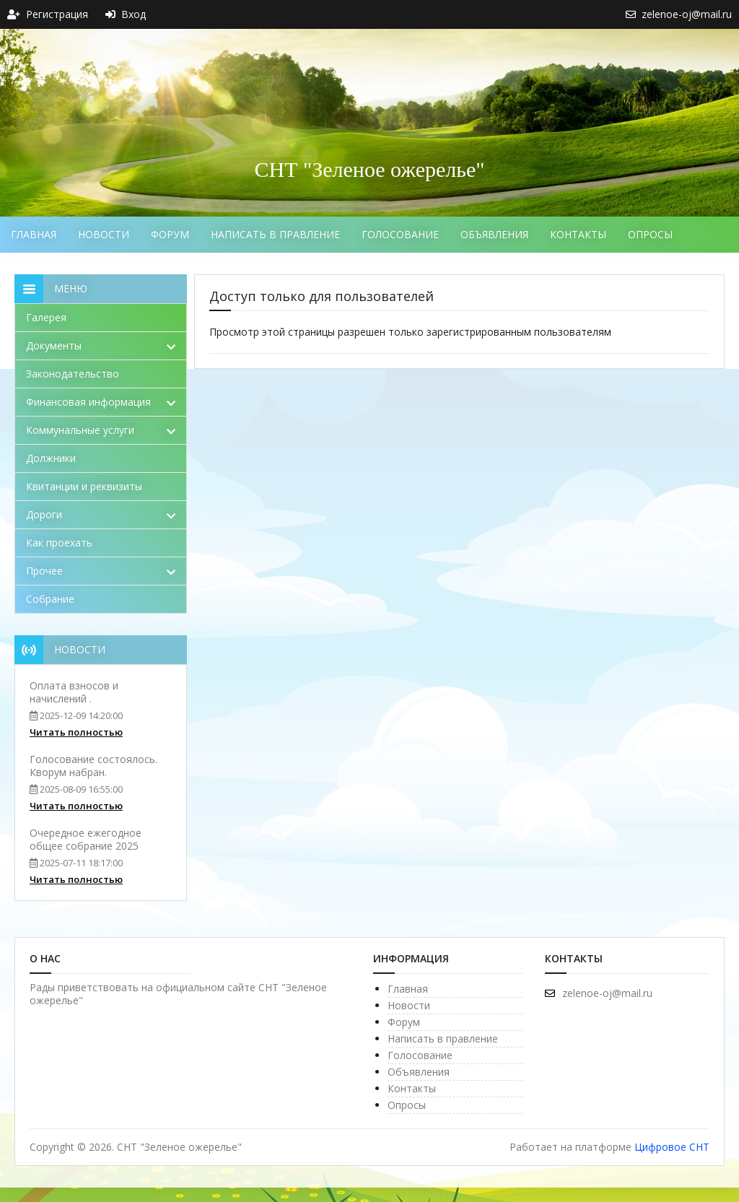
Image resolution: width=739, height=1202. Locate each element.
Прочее (100, 571)
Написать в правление (275, 234)
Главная (33, 234)
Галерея (46, 317)
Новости (103, 234)
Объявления (494, 234)
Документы (100, 345)
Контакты (578, 234)
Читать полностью (76, 732)
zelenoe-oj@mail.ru (598, 993)
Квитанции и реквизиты (84, 486)
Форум (170, 234)
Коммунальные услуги (100, 430)
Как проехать (59, 542)
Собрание (50, 599)
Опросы (650, 234)
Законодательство (72, 373)
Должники (51, 458)
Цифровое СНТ (671, 1147)
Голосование (400, 234)
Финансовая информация (100, 402)
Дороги (100, 514)
